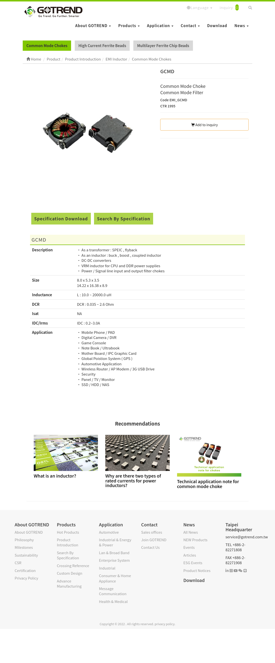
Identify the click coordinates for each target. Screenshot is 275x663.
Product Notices (197, 570)
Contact (190, 25)
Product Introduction (67, 542)
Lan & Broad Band (114, 552)
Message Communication (112, 591)
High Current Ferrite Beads (102, 45)
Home (33, 58)
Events (189, 547)
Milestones (24, 547)
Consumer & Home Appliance (115, 578)
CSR (18, 562)
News (241, 25)
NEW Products (195, 539)
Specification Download (61, 218)
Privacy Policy (26, 578)
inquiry (229, 7)
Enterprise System (114, 560)
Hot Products (68, 532)
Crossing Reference (73, 565)
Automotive (109, 532)
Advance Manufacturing (69, 583)
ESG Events (192, 562)
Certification (25, 570)
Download (217, 25)
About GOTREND (93, 25)
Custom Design (69, 573)
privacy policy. (165, 624)
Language (199, 7)
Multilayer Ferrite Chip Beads (163, 45)
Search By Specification (123, 218)
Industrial (107, 568)
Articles (189, 555)
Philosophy (24, 539)
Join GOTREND (153, 539)
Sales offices (151, 532)
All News (190, 532)
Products (128, 25)
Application (160, 25)
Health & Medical (113, 601)
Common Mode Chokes (46, 45)
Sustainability (26, 555)
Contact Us (150, 547)
